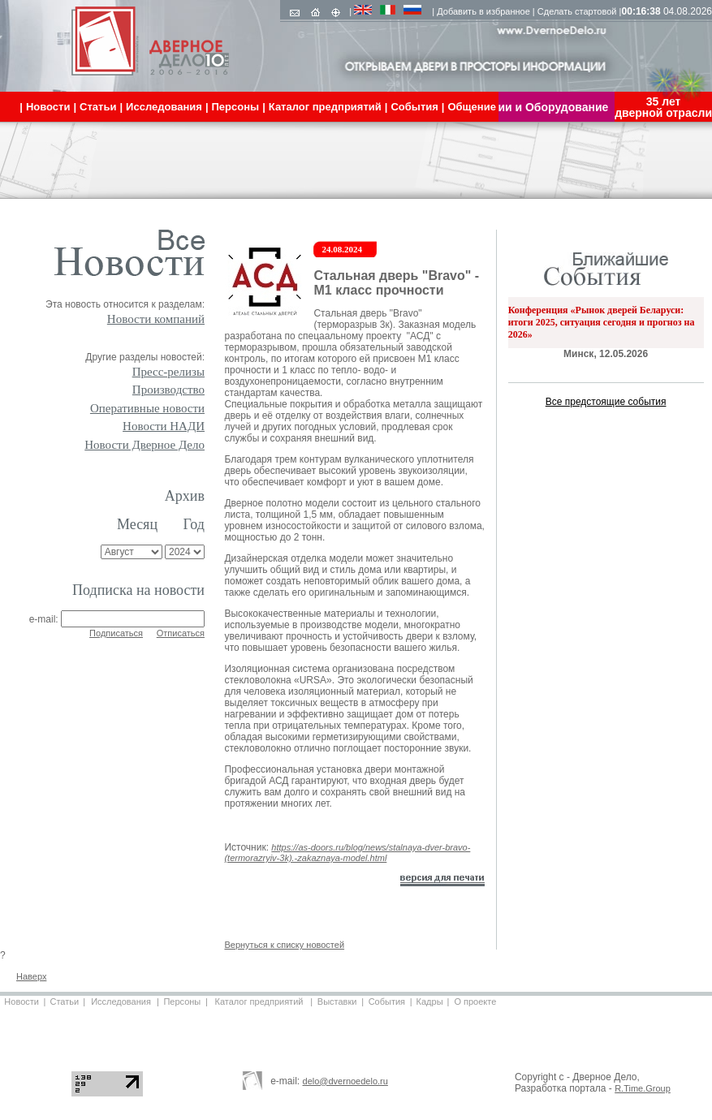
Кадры (429, 1001)
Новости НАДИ (164, 426)
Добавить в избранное (483, 11)
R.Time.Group (643, 1088)
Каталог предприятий (259, 1001)
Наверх (31, 976)
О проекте (475, 1001)
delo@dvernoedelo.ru (345, 1081)
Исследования (121, 1001)
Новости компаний (156, 318)
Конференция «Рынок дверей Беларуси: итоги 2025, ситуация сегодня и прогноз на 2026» (601, 322)
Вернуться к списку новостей (284, 945)
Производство (168, 389)
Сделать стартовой (577, 11)
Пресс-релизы (168, 371)
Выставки (337, 1001)
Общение (471, 107)
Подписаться (116, 633)
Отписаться (181, 633)
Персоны (182, 1001)
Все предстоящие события (606, 401)
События (387, 1001)
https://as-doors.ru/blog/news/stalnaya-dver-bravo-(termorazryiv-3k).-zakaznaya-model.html (347, 852)
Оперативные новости (147, 408)
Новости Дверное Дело (144, 444)
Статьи (64, 1001)
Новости (21, 1001)
